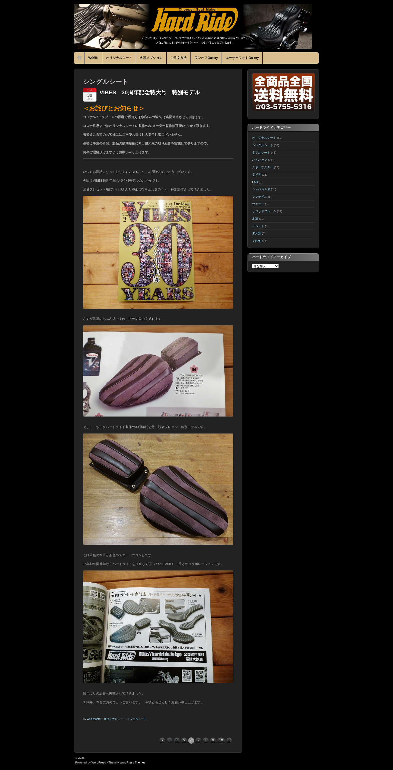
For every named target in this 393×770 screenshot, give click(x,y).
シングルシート (137, 718)
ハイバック (259, 159)
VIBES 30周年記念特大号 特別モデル (150, 92)
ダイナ (256, 174)
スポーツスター (262, 167)
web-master (94, 718)
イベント (258, 226)
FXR (255, 181)
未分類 (256, 233)
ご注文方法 (178, 58)
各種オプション (151, 58)
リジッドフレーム (264, 211)
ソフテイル (259, 196)
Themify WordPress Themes (127, 762)
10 (221, 740)
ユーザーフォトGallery (242, 58)
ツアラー (258, 203)
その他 (256, 240)
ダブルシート (261, 152)
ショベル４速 (261, 189)
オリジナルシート (119, 58)
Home (79, 58)
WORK (93, 58)
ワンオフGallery (206, 58)
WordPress (98, 762)
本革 (255, 218)
